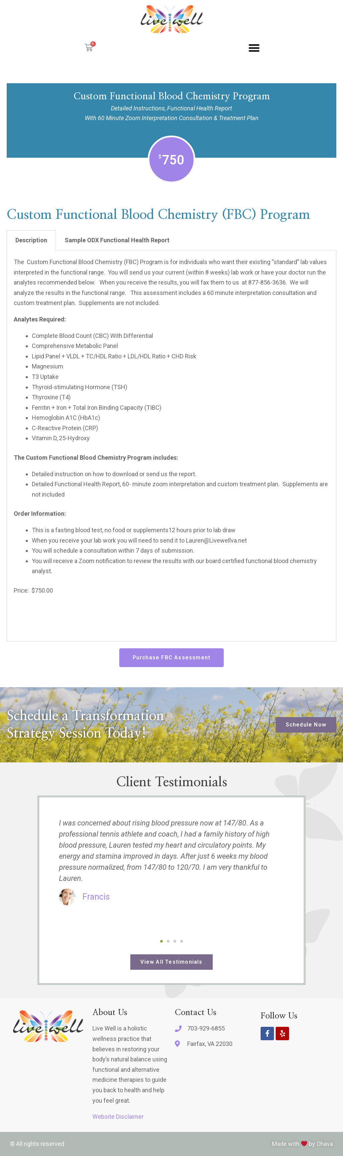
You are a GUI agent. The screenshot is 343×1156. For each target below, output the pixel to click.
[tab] (31, 240)
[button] (254, 48)
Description (31, 240)
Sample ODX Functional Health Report (117, 240)
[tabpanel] (171, 446)
